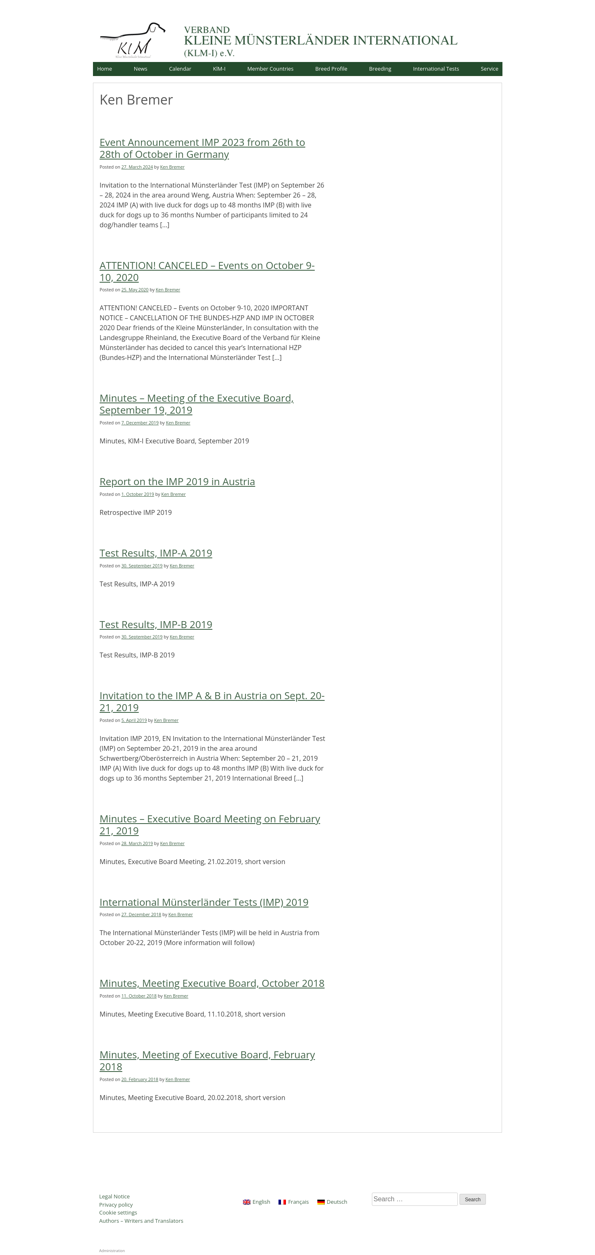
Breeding (380, 68)
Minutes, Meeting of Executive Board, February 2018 (207, 1060)
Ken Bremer (172, 167)
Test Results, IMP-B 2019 (156, 624)
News (141, 68)
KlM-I (219, 68)
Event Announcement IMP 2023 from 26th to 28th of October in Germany (202, 148)
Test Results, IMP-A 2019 (156, 553)
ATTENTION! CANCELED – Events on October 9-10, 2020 (207, 271)
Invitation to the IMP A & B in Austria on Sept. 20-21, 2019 (212, 701)
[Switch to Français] (293, 1202)
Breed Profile (331, 68)
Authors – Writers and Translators (141, 1220)
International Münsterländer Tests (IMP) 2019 (204, 902)
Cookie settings (118, 1212)
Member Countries (271, 68)
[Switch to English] (256, 1202)
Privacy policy (116, 1204)
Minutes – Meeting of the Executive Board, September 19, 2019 (197, 404)
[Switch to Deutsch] (332, 1202)
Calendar (180, 68)
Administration (112, 1250)
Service (489, 68)
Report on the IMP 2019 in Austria (177, 481)
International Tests (436, 68)
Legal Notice (114, 1196)
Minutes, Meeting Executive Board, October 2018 (212, 983)
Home (104, 68)
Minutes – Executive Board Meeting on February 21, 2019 (210, 824)
